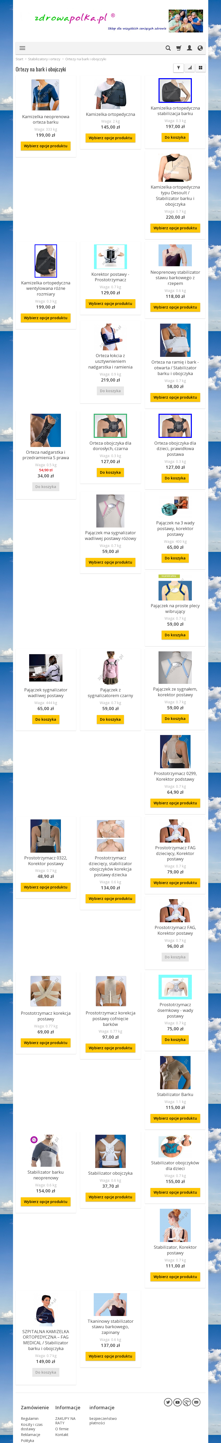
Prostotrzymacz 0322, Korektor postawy (45, 829)
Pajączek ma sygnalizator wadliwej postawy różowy (110, 512)
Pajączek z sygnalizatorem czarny (110, 664)
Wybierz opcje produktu (45, 144)
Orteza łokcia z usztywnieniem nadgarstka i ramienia (110, 347)
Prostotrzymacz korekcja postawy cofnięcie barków (110, 979)
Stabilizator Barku (175, 1051)
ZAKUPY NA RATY (65, 1363)
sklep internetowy (182, 1438)
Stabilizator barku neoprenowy (46, 1130)
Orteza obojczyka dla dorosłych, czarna (110, 429)
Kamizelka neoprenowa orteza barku (45, 118)
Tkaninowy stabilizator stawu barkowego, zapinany (110, 1278)
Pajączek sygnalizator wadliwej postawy (45, 664)
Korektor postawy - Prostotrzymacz (110, 266)
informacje (102, 1352)
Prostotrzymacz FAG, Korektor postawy (175, 896)
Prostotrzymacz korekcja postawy (45, 980)
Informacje (67, 1352)
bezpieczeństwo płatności (103, 1363)
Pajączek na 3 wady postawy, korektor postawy (175, 504)
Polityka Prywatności (31, 1385)
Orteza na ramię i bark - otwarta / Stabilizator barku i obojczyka (175, 353)
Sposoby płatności (28, 1395)
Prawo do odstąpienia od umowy (33, 1418)
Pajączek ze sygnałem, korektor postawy (175, 664)
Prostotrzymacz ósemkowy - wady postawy (175, 971)
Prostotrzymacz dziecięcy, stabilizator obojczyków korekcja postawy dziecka (110, 831)
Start (19, 59)
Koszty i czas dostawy (32, 1369)
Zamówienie (35, 1352)
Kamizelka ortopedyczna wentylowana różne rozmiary (46, 276)
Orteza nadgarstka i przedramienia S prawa (46, 438)
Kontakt (61, 1377)
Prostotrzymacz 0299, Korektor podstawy (175, 746)
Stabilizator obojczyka (110, 1129)
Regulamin (30, 1360)
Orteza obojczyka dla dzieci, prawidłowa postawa (175, 429)
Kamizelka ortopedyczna (110, 113)
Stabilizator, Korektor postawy (175, 1204)
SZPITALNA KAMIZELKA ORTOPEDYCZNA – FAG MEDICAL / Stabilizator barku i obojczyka (45, 1291)
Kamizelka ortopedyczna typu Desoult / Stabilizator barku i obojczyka (175, 189)
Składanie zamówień (30, 1406)
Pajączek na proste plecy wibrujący (175, 582)
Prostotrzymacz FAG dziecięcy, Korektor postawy (175, 821)
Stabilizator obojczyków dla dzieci (175, 1121)
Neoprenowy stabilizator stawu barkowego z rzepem (175, 266)
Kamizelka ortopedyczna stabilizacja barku (175, 110)
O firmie (62, 1371)
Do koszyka (175, 135)
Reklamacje (30, 1377)
